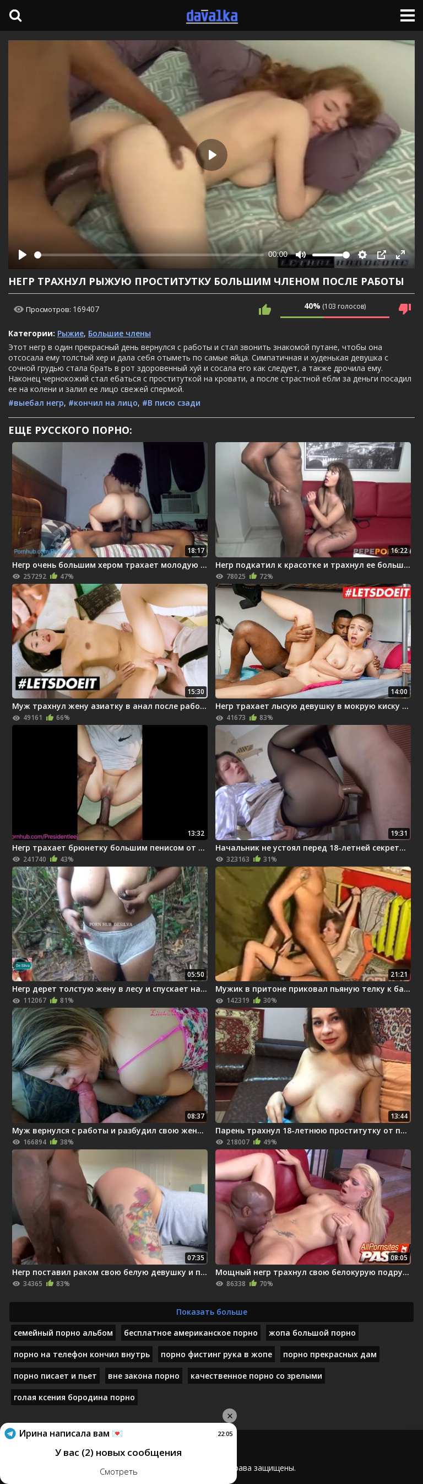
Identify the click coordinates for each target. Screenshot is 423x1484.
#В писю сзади (171, 402)
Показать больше (211, 1311)
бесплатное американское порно (191, 1332)
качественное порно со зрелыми (256, 1375)
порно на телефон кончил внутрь (82, 1354)
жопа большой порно (312, 1332)
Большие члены (119, 333)
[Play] (22, 255)
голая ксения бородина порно (74, 1397)
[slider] (149, 255)
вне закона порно (144, 1375)
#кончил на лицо (103, 402)
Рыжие (70, 333)
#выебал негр (36, 402)
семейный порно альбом (63, 1332)
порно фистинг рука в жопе (216, 1354)
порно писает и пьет (55, 1375)
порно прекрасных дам (330, 1354)
